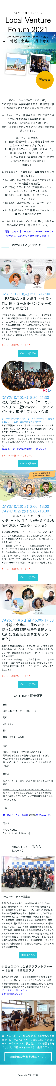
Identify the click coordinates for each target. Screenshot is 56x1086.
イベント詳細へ (28, 353)
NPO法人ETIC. (43, 815)
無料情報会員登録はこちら (28, 1056)
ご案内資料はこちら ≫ (12, 994)
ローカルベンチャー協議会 (15, 815)
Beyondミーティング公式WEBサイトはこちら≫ (23, 449)
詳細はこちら (28, 955)
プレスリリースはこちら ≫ (14, 990)
